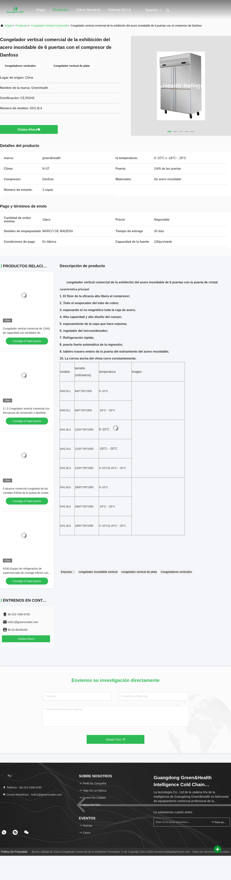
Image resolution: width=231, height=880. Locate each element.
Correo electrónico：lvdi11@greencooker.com (32, 794)
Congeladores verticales (176, 571)
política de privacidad (14, 851)
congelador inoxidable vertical (98, 571)
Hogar (40, 10)
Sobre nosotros (88, 10)
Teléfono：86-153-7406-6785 (22, 787)
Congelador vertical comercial (49, 25)
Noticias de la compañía (119, 12)
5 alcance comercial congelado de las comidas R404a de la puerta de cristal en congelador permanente (25, 493)
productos (21, 25)
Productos (61, 10)
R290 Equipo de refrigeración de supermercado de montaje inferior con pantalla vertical (25, 573)
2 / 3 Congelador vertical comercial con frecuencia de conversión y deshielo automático (26, 413)
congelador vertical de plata (139, 571)
